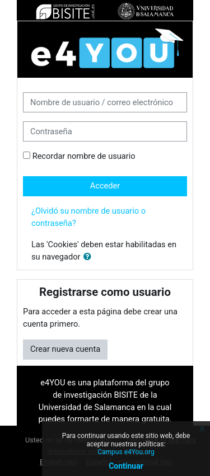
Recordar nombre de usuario (84, 156)
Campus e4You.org (125, 452)
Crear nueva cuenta (65, 349)
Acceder (105, 186)
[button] (89, 257)
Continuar (126, 465)
